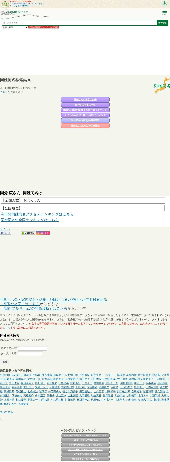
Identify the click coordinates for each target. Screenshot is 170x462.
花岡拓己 (44, 399)
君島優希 (136, 391)
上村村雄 (9, 399)
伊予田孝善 (144, 375)
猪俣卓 (43, 391)
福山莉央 (151, 383)
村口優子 (21, 399)
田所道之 (96, 375)
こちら (4, 92)
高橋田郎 (9, 391)
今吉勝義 (47, 375)
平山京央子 (83, 379)
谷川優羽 (131, 395)
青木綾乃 (52, 383)
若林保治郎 (135, 379)
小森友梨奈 (152, 387)
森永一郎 (139, 383)
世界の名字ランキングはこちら (85, 459)
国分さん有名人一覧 (85, 104)
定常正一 (139, 387)
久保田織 (92, 387)
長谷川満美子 (70, 391)
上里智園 (73, 395)
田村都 (15, 375)
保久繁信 (160, 391)
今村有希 (84, 375)
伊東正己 (40, 395)
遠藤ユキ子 (41, 387)
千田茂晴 (26, 375)
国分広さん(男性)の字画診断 (85, 120)
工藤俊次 (120, 375)
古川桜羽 (80, 387)
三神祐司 (160, 379)
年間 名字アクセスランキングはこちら (85, 445)
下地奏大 (17, 395)
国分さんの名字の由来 (85, 99)
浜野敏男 (70, 399)
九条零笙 (120, 395)
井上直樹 (61, 395)
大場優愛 (54, 387)
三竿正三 (87, 383)
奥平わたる (111, 383)
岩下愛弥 (14, 383)
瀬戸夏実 (5, 387)
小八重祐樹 (57, 399)
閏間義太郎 (67, 387)
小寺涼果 (63, 383)
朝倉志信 (143, 399)
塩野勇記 (75, 383)
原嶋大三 (58, 375)
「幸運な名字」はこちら (20, 304)
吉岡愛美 (23, 404)
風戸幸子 (148, 379)
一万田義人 (54, 391)
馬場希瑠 (131, 375)
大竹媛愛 (84, 395)
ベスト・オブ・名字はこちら (85, 440)
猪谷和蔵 (148, 391)
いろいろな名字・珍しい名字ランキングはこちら (85, 435)
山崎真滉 (9, 379)
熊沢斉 (156, 375)
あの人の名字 (8, 348)
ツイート (5, 229)
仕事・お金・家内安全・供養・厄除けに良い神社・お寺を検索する (53, 299)
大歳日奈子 (126, 387)
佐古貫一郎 (33, 379)
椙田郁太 (96, 399)
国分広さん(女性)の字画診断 (85, 125)
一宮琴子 (108, 375)
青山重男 (162, 383)
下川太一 (108, 399)
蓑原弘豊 (17, 387)
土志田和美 (109, 379)
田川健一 (40, 383)
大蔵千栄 (155, 395)
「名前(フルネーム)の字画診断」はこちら (33, 308)
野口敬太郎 (123, 391)
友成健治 (32, 391)
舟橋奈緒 (70, 379)
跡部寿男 (99, 383)
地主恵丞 (96, 395)
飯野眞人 (58, 379)
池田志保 (96, 379)
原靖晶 (114, 387)
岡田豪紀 (21, 379)
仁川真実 (155, 399)
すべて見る (6, 412)
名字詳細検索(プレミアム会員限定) (43, 27)
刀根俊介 (28, 395)
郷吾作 (51, 395)
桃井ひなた (10, 404)
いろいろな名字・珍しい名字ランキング (85, 115)
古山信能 (122, 379)
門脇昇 (36, 375)
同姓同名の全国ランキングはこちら (30, 220)
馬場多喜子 (27, 383)
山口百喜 (99, 391)
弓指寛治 (21, 391)
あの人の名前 (8, 353)
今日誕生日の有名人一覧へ (85, 454)
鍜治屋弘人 (85, 391)
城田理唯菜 (126, 383)
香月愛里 (108, 395)
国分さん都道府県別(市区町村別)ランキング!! (85, 110)
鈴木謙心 (47, 379)
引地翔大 (5, 375)
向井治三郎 (71, 375)
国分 (4, 193)
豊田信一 (28, 387)
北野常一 (143, 395)
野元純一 (32, 399)
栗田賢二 (104, 387)
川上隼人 (120, 399)
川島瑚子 (110, 391)
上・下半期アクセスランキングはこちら (85, 449)
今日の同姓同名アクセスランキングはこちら (37, 214)
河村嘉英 (131, 399)
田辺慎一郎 (83, 399)
